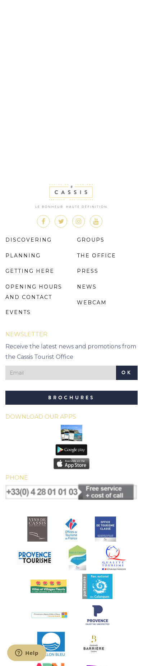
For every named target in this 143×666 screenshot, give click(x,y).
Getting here (29, 271)
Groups (91, 240)
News (87, 287)
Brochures (71, 397)
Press (87, 271)
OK (126, 372)
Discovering (28, 240)
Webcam (92, 302)
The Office (96, 255)
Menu (129, 15)
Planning (23, 255)
